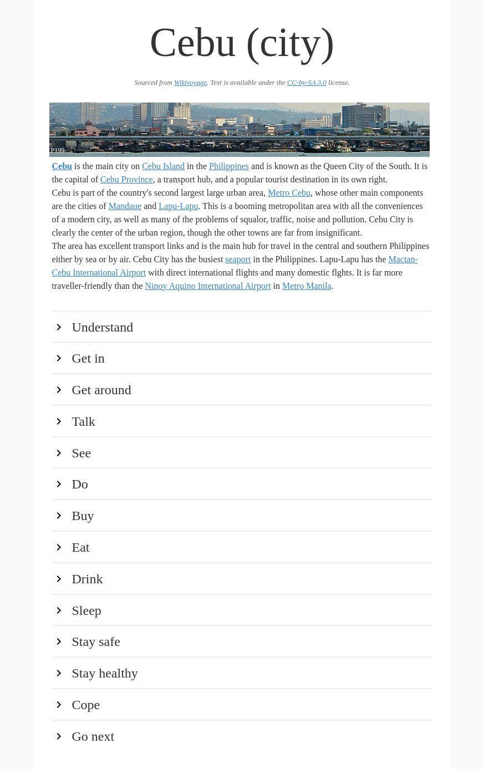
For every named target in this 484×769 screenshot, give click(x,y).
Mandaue (125, 206)
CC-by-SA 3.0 (307, 82)
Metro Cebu (289, 192)
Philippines (229, 166)
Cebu (62, 166)
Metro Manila (306, 286)
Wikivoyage (190, 82)
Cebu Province (126, 179)
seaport (238, 259)
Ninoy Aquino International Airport (208, 286)
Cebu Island (163, 166)
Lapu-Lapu (178, 206)
